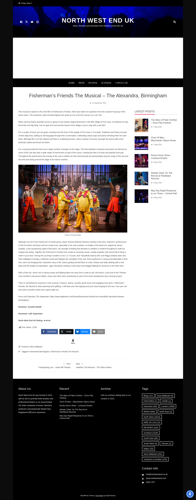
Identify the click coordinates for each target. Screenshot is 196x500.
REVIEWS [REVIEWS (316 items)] (151, 427)
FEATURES (106, 82)
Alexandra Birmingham (40, 352)
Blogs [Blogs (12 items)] (148, 396)
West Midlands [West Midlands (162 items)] (153, 454)
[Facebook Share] (49, 331)
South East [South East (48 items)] (151, 438)
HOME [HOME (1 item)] (166, 401)
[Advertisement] (98, 58)
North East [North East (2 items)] (165, 411)
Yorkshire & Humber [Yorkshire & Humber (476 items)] (155, 459)
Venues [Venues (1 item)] (166, 443)
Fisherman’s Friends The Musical (64, 352)
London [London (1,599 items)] (168, 406)
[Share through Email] (98, 331)
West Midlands (36, 347)
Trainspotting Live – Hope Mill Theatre (46, 365)
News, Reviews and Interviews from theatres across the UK (98, 26)
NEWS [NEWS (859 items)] (149, 411)
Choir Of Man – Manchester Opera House (77, 402)
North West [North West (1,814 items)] (152, 417)
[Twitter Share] (66, 331)
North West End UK (98, 20)
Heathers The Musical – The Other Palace (101, 365)
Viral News (99, 496)
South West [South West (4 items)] (150, 443)
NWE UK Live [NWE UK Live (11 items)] (152, 422)
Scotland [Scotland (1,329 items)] (151, 433)
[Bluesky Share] (82, 331)
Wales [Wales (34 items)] (148, 449)
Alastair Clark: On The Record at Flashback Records (161, 176)
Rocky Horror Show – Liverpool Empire (76, 405)
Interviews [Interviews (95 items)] (150, 406)
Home (72, 82)
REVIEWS (92, 82)
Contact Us (121, 82)
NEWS (81, 82)
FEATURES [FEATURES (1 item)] (150, 401)
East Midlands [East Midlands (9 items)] (165, 396)
